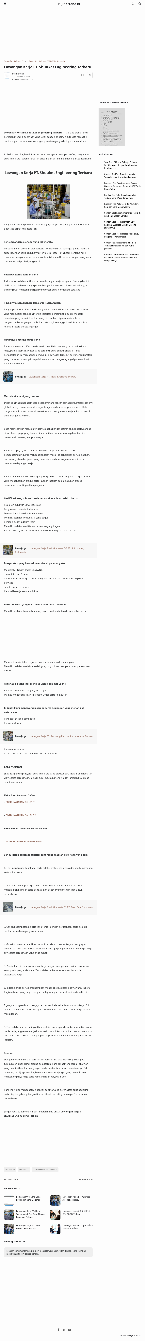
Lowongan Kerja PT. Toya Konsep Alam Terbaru (28, 1227)
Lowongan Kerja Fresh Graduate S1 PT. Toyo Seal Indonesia (60, 907)
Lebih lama (11, 1179)
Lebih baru (86, 1179)
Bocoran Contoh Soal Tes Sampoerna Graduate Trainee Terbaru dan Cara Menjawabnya (121, 257)
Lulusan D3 (10, 1169)
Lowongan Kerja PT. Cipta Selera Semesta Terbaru (77, 1227)
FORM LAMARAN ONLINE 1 (21, 802)
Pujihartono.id (69, 4)
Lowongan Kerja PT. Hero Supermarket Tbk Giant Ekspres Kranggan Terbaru (30, 1214)
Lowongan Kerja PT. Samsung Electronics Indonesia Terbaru (60, 736)
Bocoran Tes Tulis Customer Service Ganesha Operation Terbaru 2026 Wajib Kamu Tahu (122, 186)
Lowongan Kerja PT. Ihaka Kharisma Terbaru (52, 376)
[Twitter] (64, 1330)
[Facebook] (58, 1330)
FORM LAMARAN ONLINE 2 (21, 815)
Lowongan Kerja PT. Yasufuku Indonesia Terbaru (76, 1198)
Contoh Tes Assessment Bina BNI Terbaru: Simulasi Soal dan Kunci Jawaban (120, 245)
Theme (123, 1335)
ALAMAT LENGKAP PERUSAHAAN (24, 841)
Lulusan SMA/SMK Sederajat (45, 1169)
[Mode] (133, 4)
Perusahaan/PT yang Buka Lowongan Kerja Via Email (28, 1198)
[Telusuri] (139, 4)
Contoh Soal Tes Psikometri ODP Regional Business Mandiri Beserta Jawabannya (120, 224)
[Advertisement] (72, 34)
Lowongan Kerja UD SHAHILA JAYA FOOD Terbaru (76, 1212)
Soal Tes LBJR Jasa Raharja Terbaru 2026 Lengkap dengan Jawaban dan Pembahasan (120, 165)
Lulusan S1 (24, 1169)
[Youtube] (69, 1330)
